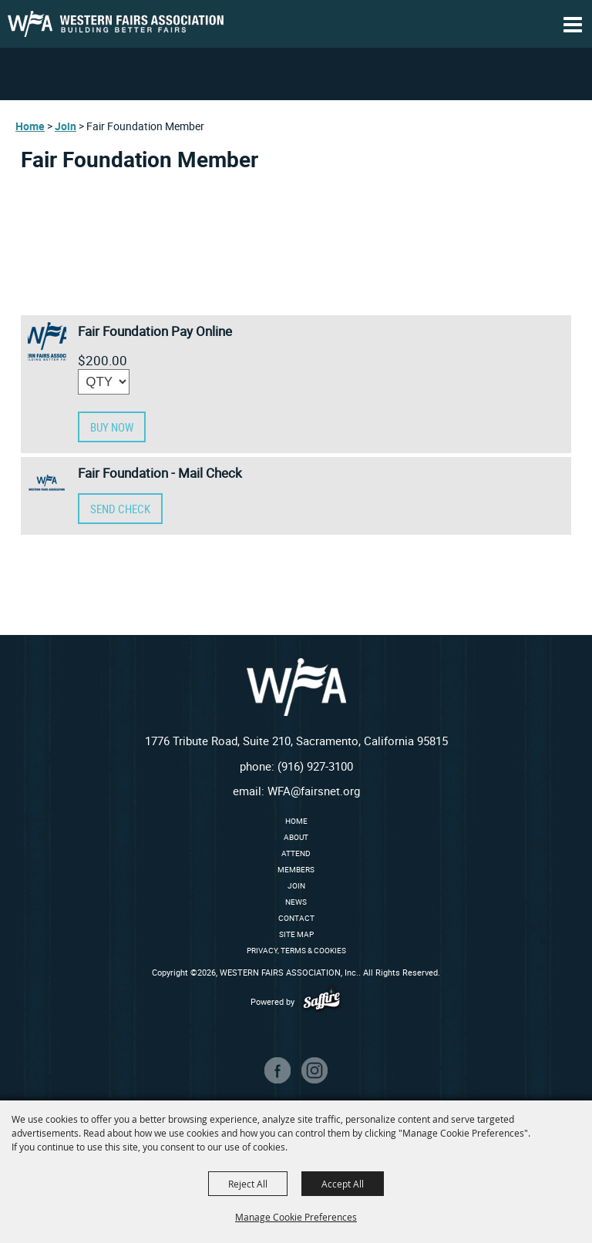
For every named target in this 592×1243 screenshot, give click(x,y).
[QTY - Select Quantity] (104, 382)
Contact (296, 917)
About (296, 836)
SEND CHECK (120, 508)
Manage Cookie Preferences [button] (296, 1217)
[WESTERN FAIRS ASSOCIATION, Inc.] (116, 24)
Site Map (296, 934)
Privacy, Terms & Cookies (296, 950)
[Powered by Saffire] (321, 1001)
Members (296, 869)
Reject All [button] (247, 1183)
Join (65, 126)
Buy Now (111, 427)
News (296, 901)
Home (30, 126)
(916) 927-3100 (315, 766)
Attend (296, 853)
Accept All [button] (342, 1183)
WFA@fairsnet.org (313, 790)
